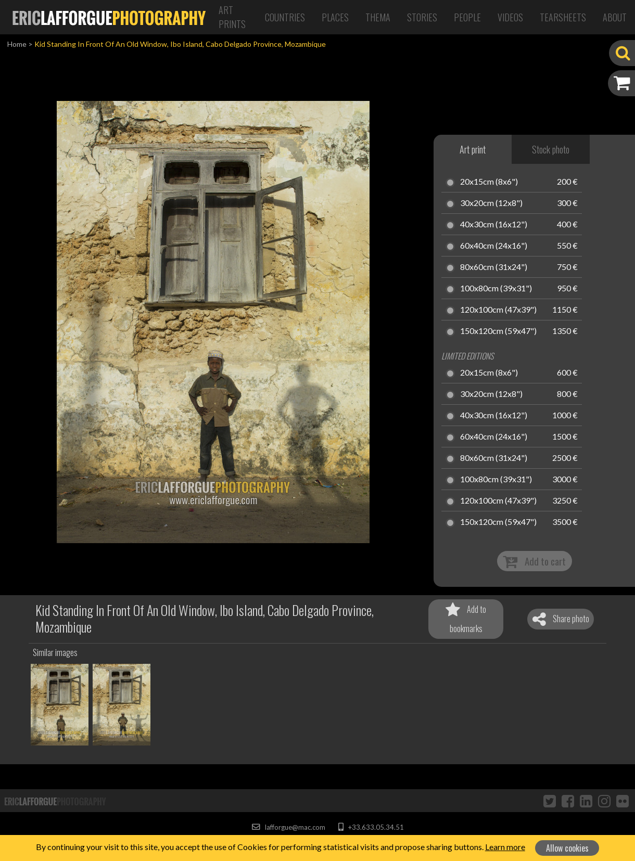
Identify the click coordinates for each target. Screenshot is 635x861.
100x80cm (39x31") (496, 289)
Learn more (505, 847)
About (615, 17)
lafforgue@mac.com (288, 827)
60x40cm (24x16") (493, 246)
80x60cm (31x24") (493, 267)
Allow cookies (567, 848)
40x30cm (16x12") (493, 225)
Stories (422, 17)
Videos (510, 17)
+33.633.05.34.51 (370, 827)
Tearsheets (563, 17)
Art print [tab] (473, 149)
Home (17, 44)
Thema (377, 17)
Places (335, 17)
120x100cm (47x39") (498, 310)
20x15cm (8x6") (489, 182)
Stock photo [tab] (550, 149)
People (467, 17)
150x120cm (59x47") (498, 331)
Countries (285, 17)
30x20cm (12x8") (491, 203)
